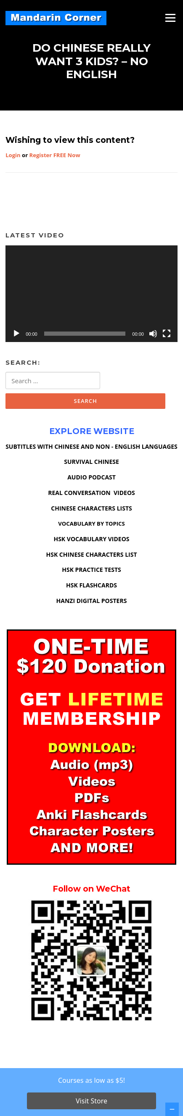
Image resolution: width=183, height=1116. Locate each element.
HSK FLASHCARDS (91, 585)
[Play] (16, 333)
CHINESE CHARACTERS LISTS (91, 508)
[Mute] (153, 333)
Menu (170, 17)
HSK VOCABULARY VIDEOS (91, 539)
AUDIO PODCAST (91, 477)
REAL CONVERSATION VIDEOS (91, 493)
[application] (91, 293)
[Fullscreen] (166, 333)
